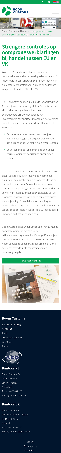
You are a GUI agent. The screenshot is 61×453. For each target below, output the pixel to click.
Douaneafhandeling (11, 324)
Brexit (5, 333)
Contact (6, 346)
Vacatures (6, 341)
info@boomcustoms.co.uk (17, 431)
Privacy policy (30, 446)
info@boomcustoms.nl (15, 395)
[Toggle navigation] (55, 11)
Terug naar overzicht (30, 260)
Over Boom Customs (12, 337)
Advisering (7, 328)
